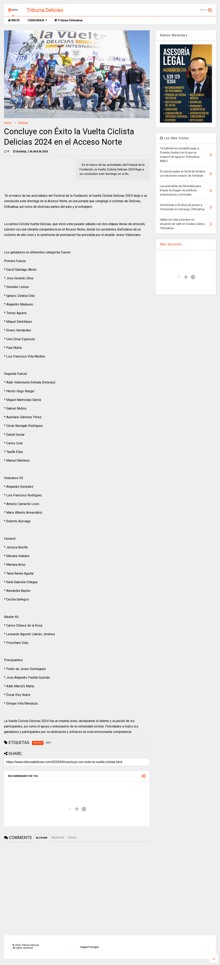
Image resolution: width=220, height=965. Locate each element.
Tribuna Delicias (44, 10)
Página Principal (89, 947)
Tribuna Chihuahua (68, 20)
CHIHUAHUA (37, 20)
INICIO (14, 20)
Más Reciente (171, 244)
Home (8, 122)
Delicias (23, 122)
